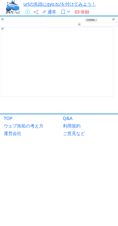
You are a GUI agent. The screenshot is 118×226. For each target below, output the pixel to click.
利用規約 (72, 126)
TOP (8, 118)
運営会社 (12, 133)
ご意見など (74, 133)
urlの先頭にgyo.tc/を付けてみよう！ (60, 4)
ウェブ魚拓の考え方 (23, 126)
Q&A (68, 118)
